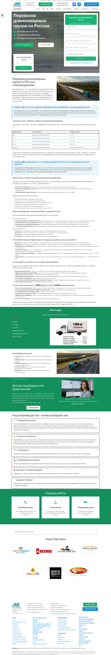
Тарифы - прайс (62, 626)
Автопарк (35, 636)
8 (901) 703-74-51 (78, 404)
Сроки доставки (62, 623)
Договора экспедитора (18, 622)
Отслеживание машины (64, 627)
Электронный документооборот (67, 629)
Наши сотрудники (17, 633)
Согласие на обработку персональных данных (63, 613)
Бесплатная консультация (40, 643)
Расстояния (61, 637)
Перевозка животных (39, 640)
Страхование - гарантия (19, 639)
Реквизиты (15, 626)
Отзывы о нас (16, 631)
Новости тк (15, 627)
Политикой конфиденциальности (84, 63)
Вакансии (15, 623)
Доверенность (16, 629)
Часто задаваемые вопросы (20, 641)
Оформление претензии (19, 637)
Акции (14, 620)
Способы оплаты (62, 622)
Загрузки (60, 639)
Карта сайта (61, 643)
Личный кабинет (62, 620)
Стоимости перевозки (64, 641)
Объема (60, 635)
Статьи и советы (16, 635)
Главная (14, 74)
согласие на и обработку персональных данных (83, 62)
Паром (34, 642)
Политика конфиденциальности (59, 611)
